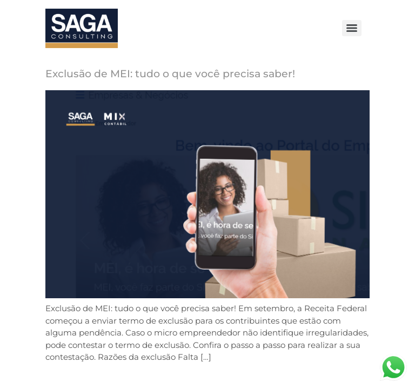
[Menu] (352, 28)
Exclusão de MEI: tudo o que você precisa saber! (170, 74)
